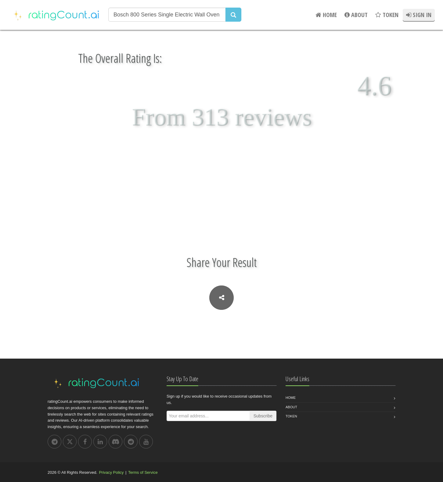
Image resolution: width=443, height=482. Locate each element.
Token (291, 416)
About (291, 407)
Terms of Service (143, 472)
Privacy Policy (111, 472)
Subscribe (263, 415)
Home (291, 397)
